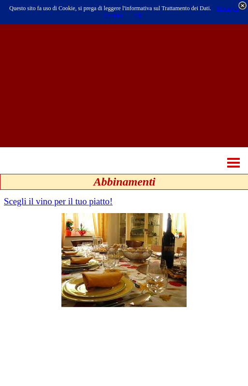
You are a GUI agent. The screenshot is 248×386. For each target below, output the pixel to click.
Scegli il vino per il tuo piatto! (58, 201)
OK (138, 15)
